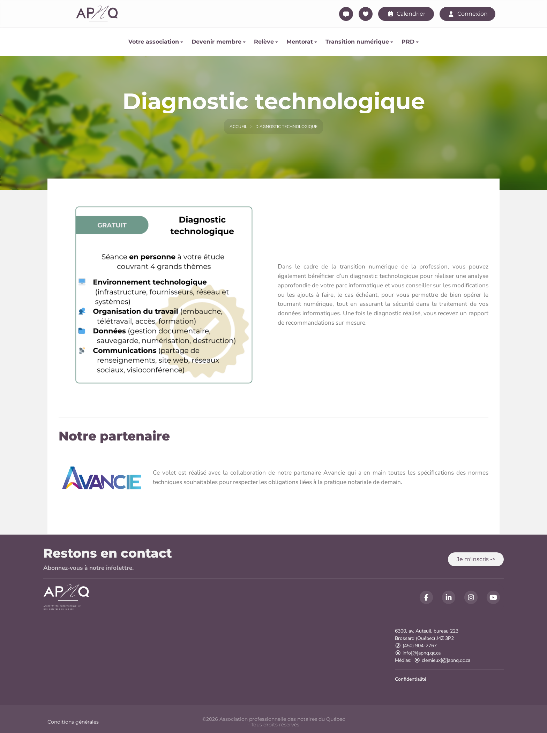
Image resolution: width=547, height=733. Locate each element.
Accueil (238, 126)
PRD (408, 41)
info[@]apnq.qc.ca (418, 653)
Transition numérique (357, 41)
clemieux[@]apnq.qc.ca (442, 660)
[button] (476, 559)
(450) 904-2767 (416, 645)
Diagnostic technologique (286, 126)
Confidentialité (410, 679)
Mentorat (299, 41)
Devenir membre (216, 41)
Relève (264, 41)
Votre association (153, 41)
